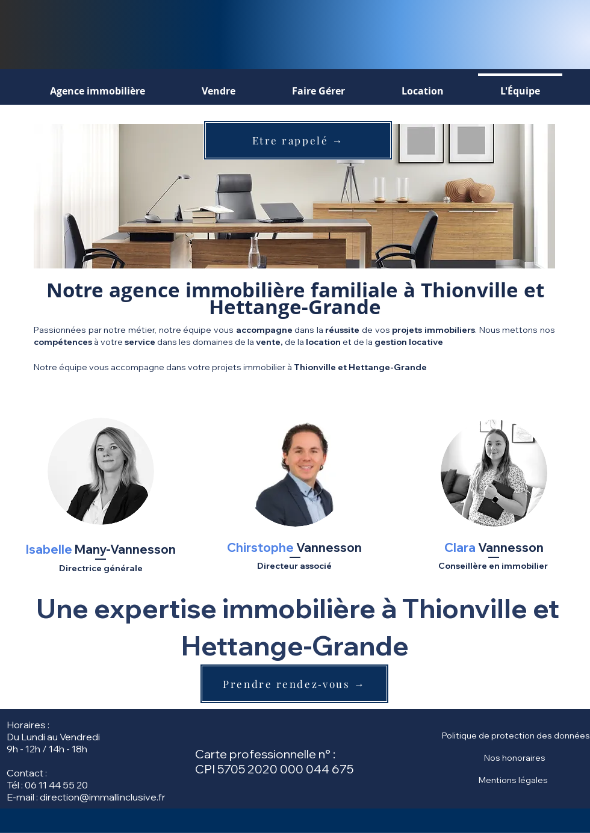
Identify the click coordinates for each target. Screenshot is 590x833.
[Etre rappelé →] (298, 140)
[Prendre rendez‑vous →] (294, 684)
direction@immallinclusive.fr (103, 797)
